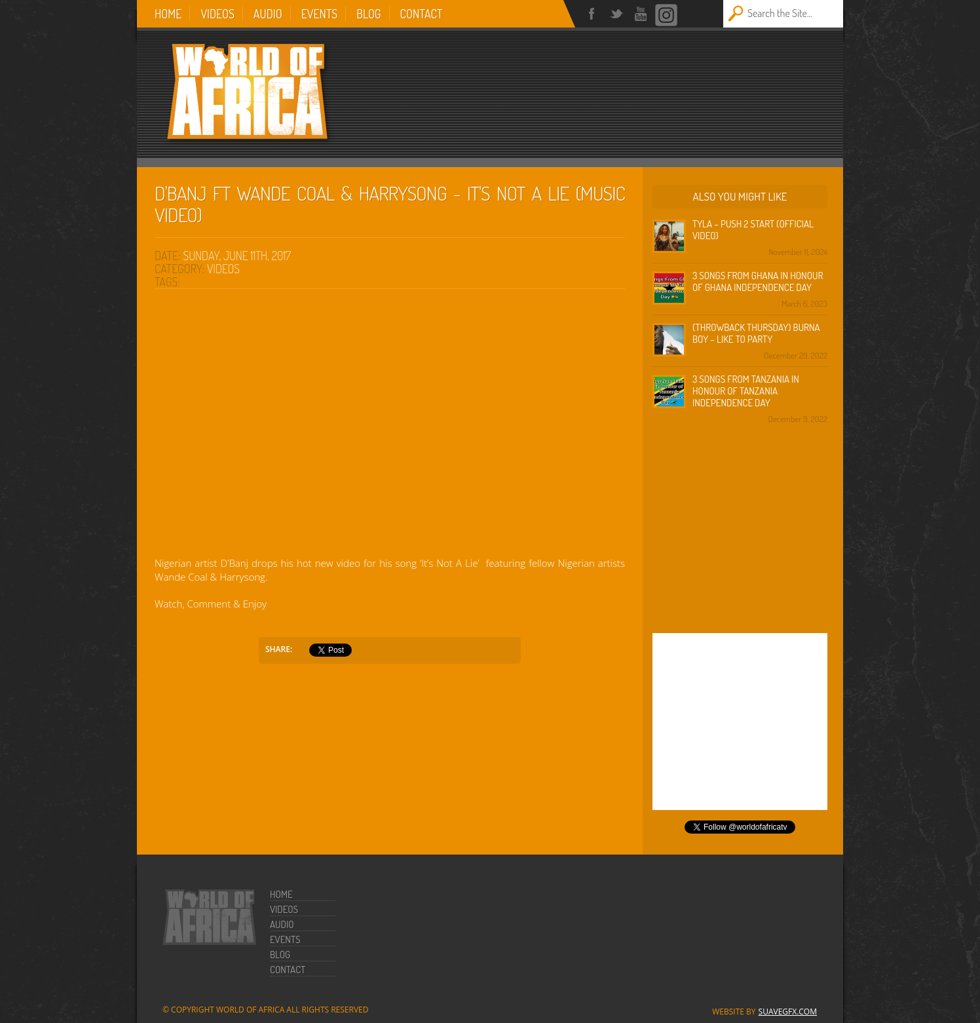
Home (168, 14)
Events (319, 14)
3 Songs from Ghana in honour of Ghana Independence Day (757, 281)
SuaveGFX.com (788, 1011)
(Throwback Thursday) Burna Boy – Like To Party (756, 333)
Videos (217, 14)
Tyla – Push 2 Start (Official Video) (753, 230)
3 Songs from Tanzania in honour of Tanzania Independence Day (745, 391)
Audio (268, 14)
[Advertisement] (654, 86)
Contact (421, 14)
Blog (368, 14)
